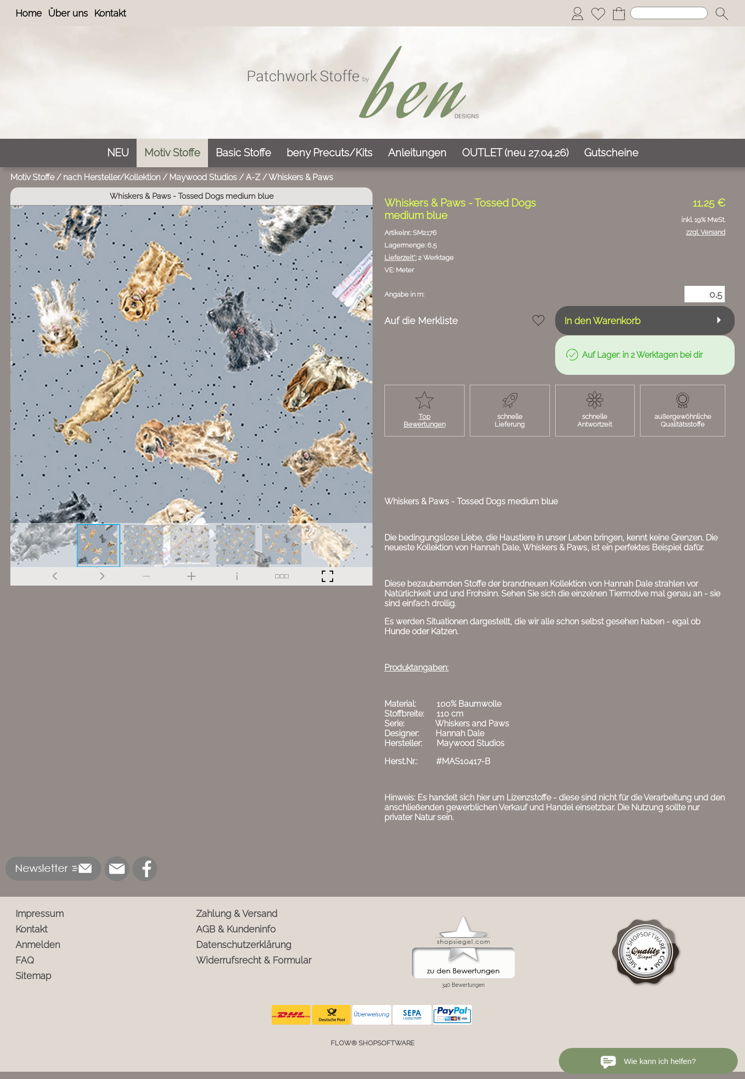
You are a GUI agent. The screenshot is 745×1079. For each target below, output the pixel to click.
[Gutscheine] (611, 153)
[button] (721, 13)
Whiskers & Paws (301, 177)
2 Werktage (419, 257)
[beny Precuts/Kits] (329, 153)
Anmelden (38, 944)
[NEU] (118, 153)
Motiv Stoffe (32, 177)
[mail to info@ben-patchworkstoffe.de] (117, 869)
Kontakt (110, 13)
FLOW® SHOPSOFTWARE (372, 1043)
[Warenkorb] (619, 13)
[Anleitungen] (417, 153)
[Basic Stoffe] (243, 153)
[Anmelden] (577, 13)
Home (29, 13)
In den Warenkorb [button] (602, 320)
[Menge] (704, 294)
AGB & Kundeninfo (236, 929)
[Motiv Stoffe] (172, 153)
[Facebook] (145, 869)
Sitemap (33, 975)
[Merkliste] (598, 13)
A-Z (253, 177)
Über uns (68, 13)
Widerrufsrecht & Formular (253, 960)
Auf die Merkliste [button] (421, 320)
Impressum (40, 913)
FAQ (25, 960)
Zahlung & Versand (236, 913)
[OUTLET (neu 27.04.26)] (515, 153)
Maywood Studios (203, 177)
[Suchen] (669, 13)
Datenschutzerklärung (243, 944)
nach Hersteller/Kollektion (111, 177)
